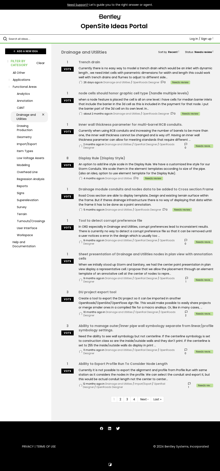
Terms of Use (46, 446)
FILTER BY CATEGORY (17, 63)
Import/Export (143, 383)
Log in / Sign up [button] (201, 39)
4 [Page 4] (134, 399)
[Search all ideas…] (28, 38)
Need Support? (77, 5)
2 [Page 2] (120, 399)
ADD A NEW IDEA (25, 51)
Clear (40, 63)
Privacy (28, 446)
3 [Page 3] (127, 399)
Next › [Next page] (144, 399)
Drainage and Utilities (116, 82)
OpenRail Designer (145, 144)
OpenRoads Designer (146, 82)
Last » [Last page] (157, 399)
